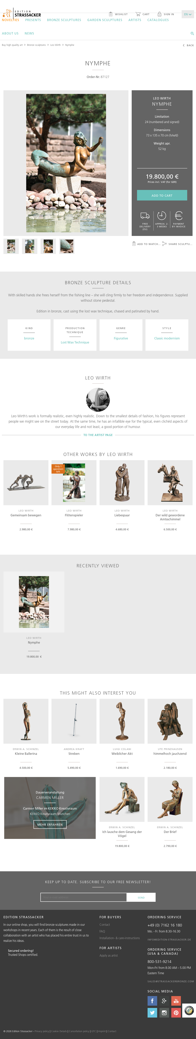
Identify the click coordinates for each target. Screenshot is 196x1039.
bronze (29, 338)
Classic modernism (167, 338)
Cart (142, 14)
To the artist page (98, 435)
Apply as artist (109, 955)
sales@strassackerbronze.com (171, 981)
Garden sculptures (104, 20)
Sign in (165, 14)
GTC (93, 1031)
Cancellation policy (79, 1031)
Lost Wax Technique (75, 342)
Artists (134, 20)
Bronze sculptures (64, 20)
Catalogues (158, 20)
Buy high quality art (12, 44)
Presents (33, 20)
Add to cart (162, 195)
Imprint (102, 1031)
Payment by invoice (179, 219)
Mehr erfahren (50, 824)
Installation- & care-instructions (120, 938)
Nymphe (69, 44)
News (29, 33)
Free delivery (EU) (145, 221)
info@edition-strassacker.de (169, 939)
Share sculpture (177, 244)
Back (188, 45)
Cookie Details (59, 1031)
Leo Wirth (55, 44)
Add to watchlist (147, 244)
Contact (105, 924)
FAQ (102, 931)
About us (10, 33)
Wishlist (118, 14)
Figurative (121, 338)
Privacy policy (42, 1031)
